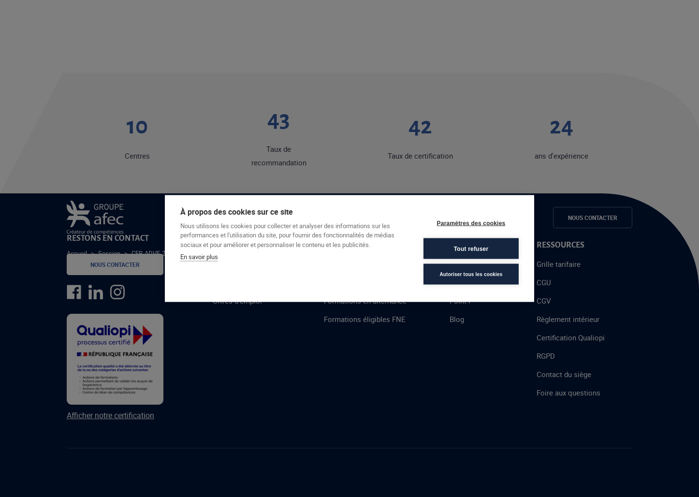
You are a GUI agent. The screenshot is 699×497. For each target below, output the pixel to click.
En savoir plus (199, 256)
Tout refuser (471, 248)
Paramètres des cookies (471, 222)
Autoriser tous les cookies (470, 274)
